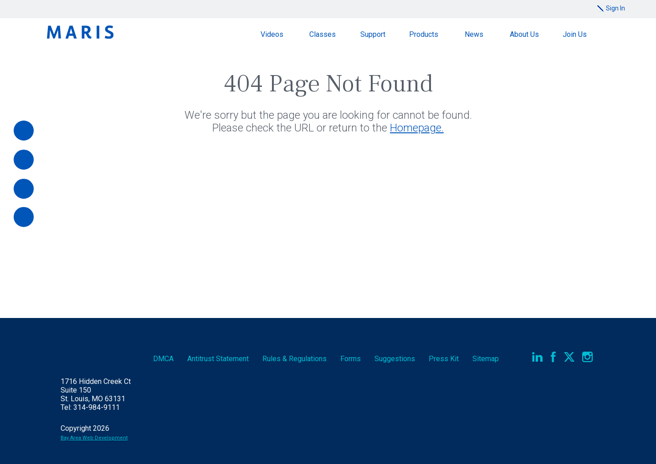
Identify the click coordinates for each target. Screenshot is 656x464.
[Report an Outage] (24, 217)
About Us (524, 34)
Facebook (553, 357)
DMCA (163, 358)
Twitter (569, 357)
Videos (272, 34)
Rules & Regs (294, 358)
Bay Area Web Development (94, 438)
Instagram (587, 357)
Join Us (575, 34)
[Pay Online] (24, 131)
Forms (350, 358)
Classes (322, 34)
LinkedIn (537, 357)
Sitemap (485, 358)
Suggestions (394, 358)
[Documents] (24, 189)
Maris (80, 32)
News (474, 34)
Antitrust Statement (218, 358)
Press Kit (444, 358)
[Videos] (24, 160)
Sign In (615, 8)
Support (372, 34)
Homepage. (417, 127)
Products (423, 34)
